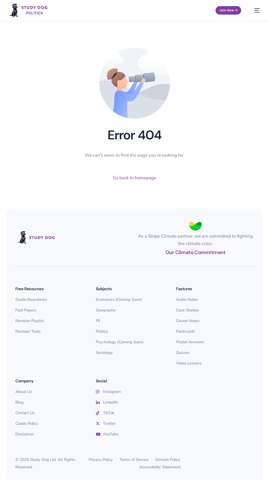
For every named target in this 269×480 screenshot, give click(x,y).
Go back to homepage (134, 178)
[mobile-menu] (254, 10)
